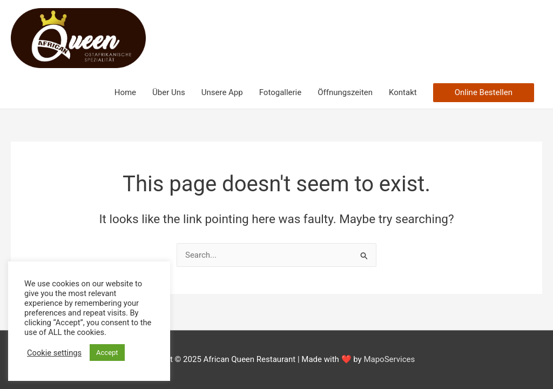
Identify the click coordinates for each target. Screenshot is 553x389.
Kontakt (403, 92)
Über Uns (168, 92)
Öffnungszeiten (345, 92)
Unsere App (222, 92)
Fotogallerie (280, 92)
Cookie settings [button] (54, 353)
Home (125, 92)
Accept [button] (107, 352)
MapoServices (389, 359)
